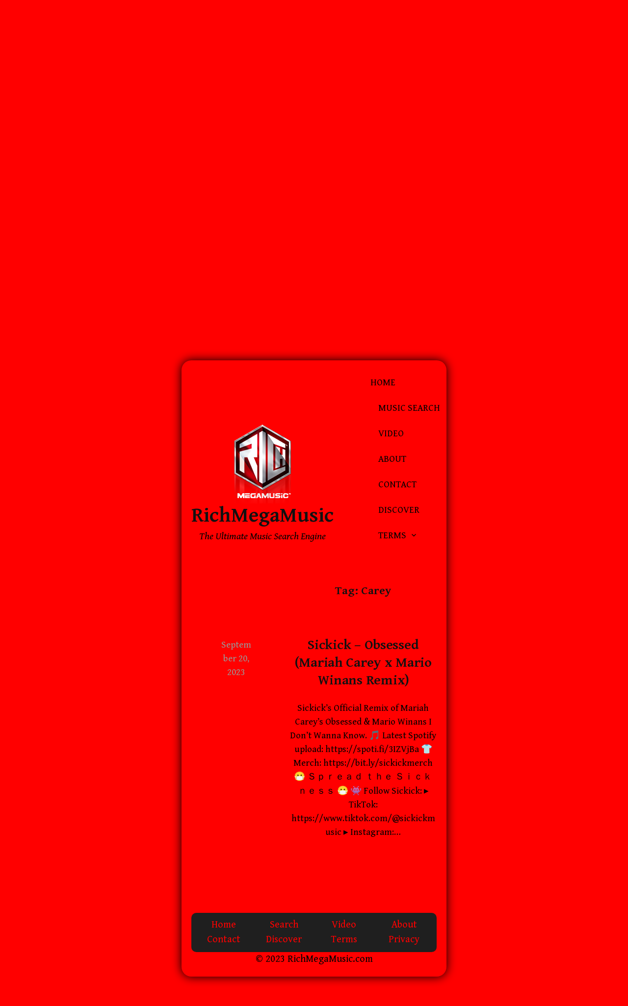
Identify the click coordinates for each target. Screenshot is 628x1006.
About (392, 459)
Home (382, 382)
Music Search (409, 408)
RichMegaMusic (262, 515)
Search (284, 925)
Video (391, 433)
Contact (397, 484)
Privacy (404, 939)
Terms (392, 535)
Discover (398, 510)
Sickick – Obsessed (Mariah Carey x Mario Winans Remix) (363, 663)
